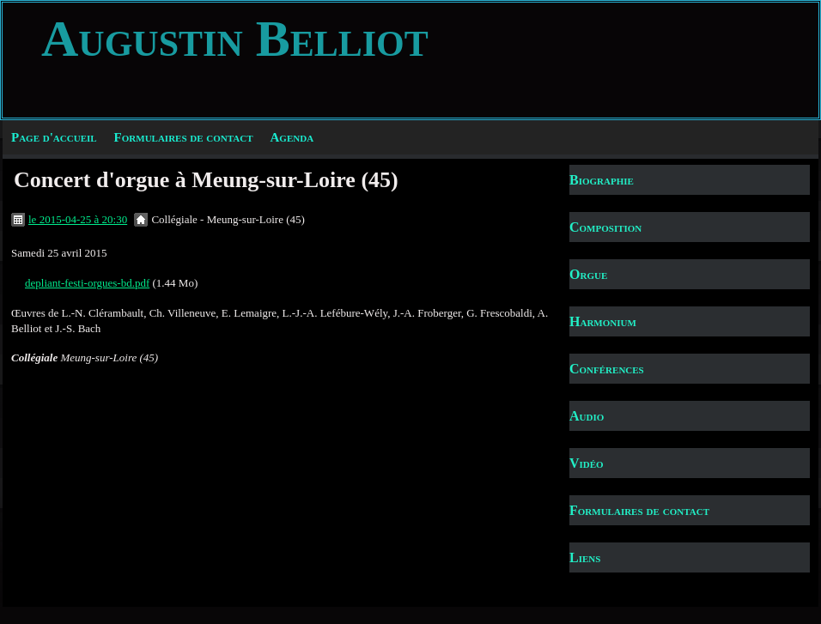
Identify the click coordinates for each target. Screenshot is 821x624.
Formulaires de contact (183, 137)
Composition (605, 227)
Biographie (601, 180)
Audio (586, 416)
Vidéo (586, 463)
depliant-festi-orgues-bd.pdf (87, 282)
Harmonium (602, 321)
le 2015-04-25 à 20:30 (77, 219)
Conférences (606, 368)
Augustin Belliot (235, 38)
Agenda (292, 137)
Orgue (588, 274)
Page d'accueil (54, 137)
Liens (584, 557)
